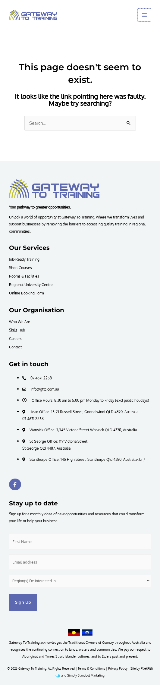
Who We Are (19, 321)
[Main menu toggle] (144, 15)
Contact (15, 346)
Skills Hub (17, 330)
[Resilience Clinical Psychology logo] (54, 188)
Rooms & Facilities (24, 276)
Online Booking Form (26, 293)
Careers (15, 338)
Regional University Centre (31, 284)
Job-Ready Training (24, 259)
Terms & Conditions (91, 668)
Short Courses (20, 267)
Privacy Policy (117, 668)
